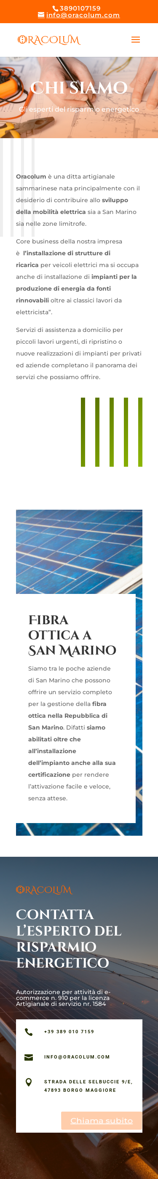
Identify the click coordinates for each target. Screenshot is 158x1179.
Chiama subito (101, 1120)
